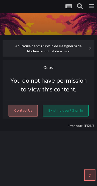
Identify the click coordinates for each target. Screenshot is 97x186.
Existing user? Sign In (65, 110)
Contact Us (23, 110)
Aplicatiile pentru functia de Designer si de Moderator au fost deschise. (48, 48)
